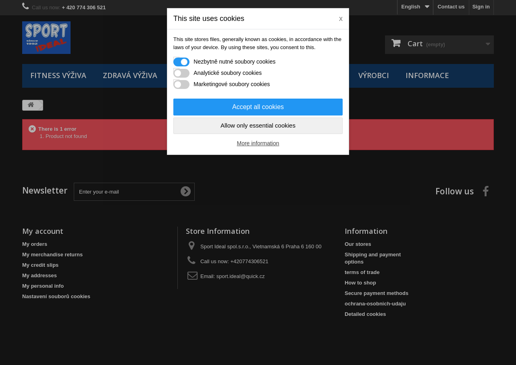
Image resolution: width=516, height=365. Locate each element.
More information (258, 143)
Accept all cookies (258, 106)
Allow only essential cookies (258, 125)
